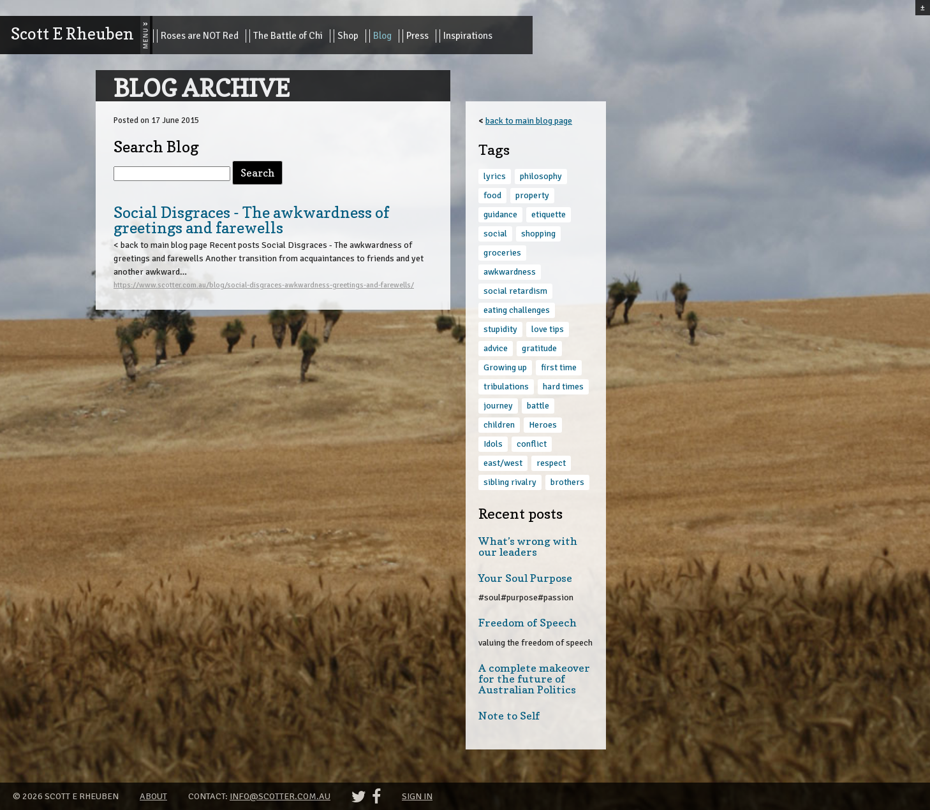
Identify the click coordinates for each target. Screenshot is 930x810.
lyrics (494, 176)
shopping (538, 233)
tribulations (506, 386)
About (153, 796)
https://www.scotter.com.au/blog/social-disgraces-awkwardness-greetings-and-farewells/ (264, 285)
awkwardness (509, 271)
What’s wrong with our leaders (527, 546)
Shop (347, 35)
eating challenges (516, 310)
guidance (500, 214)
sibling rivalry (509, 482)
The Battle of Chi (288, 35)
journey (498, 405)
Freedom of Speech (527, 622)
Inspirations (467, 35)
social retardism (515, 291)
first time (559, 367)
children (499, 424)
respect (551, 463)
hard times (563, 386)
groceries (502, 252)
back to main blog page (528, 120)
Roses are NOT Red (200, 35)
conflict (532, 443)
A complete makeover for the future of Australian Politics (534, 679)
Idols (493, 443)
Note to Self (509, 715)
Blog (382, 35)
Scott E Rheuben (72, 33)
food (492, 195)
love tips (547, 329)
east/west (502, 463)
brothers (567, 482)
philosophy (541, 176)
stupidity (500, 329)
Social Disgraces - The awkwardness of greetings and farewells (251, 220)
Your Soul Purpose (525, 578)
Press (417, 35)
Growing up (505, 367)
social (495, 233)
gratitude (539, 348)
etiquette (548, 214)
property (532, 195)
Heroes (543, 424)
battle (538, 405)
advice (495, 348)
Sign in (417, 796)
